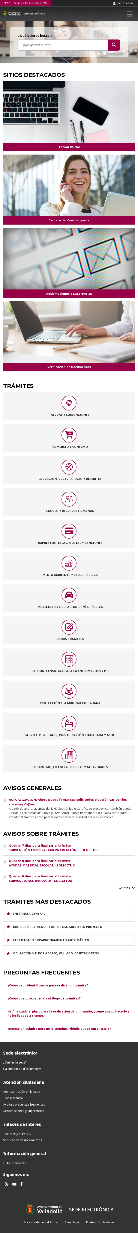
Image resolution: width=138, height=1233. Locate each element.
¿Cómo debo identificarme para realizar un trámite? (48, 985)
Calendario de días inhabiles (22, 1069)
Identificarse (123, 3)
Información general (24, 1153)
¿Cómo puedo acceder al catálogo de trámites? (44, 998)
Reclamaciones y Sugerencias (23, 1111)
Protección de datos (100, 1222)
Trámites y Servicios (17, 1134)
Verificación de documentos (22, 1140)
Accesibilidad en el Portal (41, 1222)
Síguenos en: (16, 1174)
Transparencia (13, 1098)
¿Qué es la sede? (15, 1062)
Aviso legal (72, 1222)
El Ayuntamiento (14, 1163)
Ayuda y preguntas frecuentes (24, 1104)
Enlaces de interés (22, 1124)
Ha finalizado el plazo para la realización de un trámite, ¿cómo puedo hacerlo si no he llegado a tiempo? (69, 1013)
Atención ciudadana (23, 1082)
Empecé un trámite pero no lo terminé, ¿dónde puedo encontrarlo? (59, 1029)
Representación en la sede (21, 1092)
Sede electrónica (20, 1053)
